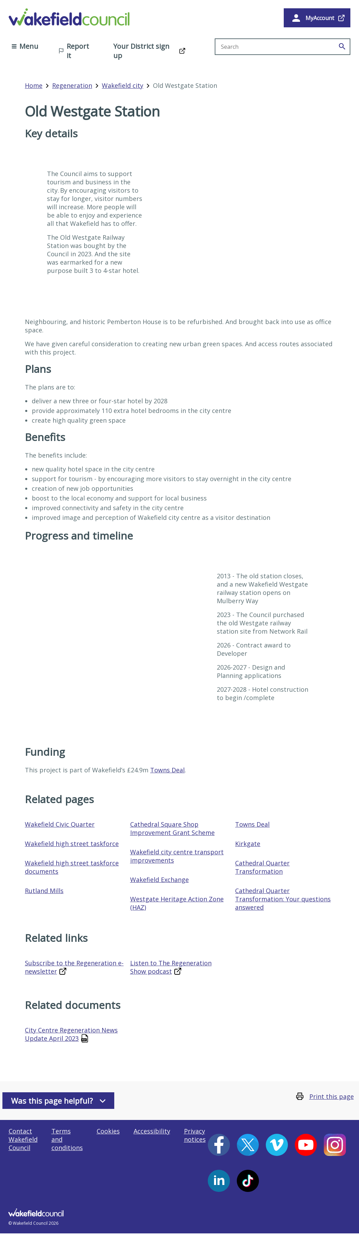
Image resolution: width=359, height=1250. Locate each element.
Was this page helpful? (58, 1100)
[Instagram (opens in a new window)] (335, 1145)
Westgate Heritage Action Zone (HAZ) (177, 903)
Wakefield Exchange (159, 879)
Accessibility (152, 1131)
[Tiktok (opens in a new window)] (248, 1181)
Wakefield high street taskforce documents (72, 867)
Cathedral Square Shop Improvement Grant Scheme (172, 828)
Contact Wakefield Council (23, 1139)
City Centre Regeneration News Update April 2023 (71, 1034)
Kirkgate (247, 843)
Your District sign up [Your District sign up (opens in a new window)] (141, 51)
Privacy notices (195, 1135)
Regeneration (72, 85)
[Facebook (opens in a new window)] (219, 1145)
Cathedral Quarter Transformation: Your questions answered (283, 898)
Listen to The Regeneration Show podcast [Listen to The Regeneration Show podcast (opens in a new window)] (171, 967)
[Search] (342, 46)
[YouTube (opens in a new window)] (306, 1145)
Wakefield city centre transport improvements (177, 856)
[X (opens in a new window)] (248, 1145)
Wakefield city (122, 85)
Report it (73, 51)
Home (33, 85)
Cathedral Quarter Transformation (262, 867)
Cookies (108, 1131)
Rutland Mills (44, 890)
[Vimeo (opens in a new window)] (277, 1145)
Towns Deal (167, 770)
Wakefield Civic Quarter (60, 824)
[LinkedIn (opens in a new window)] (219, 1181)
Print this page (331, 1096)
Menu (25, 46)
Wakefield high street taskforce (72, 843)
